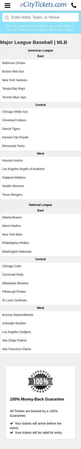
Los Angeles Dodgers (16, 332)
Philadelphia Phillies (15, 243)
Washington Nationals (17, 251)
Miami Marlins (11, 226)
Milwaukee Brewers (15, 283)
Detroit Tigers (11, 129)
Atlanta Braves (12, 217)
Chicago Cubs (11, 266)
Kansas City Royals (15, 137)
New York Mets (12, 234)
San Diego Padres (14, 340)
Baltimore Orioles (13, 63)
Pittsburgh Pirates (14, 291)
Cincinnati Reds (12, 274)
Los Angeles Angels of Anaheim (23, 169)
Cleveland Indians (14, 120)
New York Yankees (14, 80)
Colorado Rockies (14, 323)
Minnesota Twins (13, 146)
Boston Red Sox (13, 71)
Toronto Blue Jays (14, 97)
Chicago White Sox (15, 111)
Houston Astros (12, 160)
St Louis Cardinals (14, 300)
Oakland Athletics (13, 177)
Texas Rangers (12, 194)
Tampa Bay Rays (13, 88)
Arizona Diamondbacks (17, 315)
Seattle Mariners (13, 186)
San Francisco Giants (16, 349)
